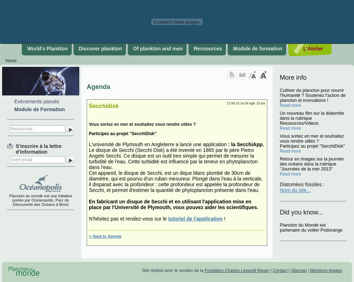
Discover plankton (100, 48)
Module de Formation (39, 109)
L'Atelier (313, 48)
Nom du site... (295, 190)
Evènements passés (36, 101)
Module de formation (257, 48)
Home (11, 60)
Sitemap (299, 270)
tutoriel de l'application (195, 219)
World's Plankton (47, 48)
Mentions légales (326, 270)
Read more (290, 105)
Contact (280, 270)
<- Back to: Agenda (105, 236)
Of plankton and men (158, 48)
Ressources (208, 48)
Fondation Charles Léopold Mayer (236, 270)
